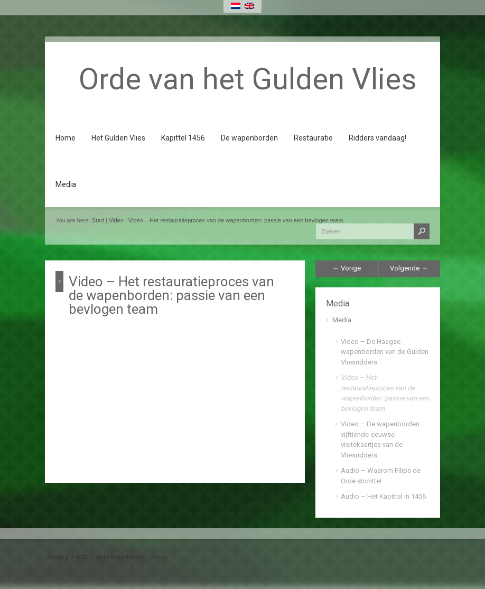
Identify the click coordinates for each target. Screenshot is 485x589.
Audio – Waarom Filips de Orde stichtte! (381, 475)
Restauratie (313, 138)
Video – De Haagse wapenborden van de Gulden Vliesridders (384, 352)
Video (116, 220)
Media (65, 184)
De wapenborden (249, 138)
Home (65, 138)
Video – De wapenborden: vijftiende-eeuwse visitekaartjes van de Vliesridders (381, 439)
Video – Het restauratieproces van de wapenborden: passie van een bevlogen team (235, 220)
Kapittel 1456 (183, 138)
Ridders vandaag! (377, 138)
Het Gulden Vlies (118, 138)
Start (98, 220)
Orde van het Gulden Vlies (248, 79)
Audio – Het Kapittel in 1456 (383, 496)
